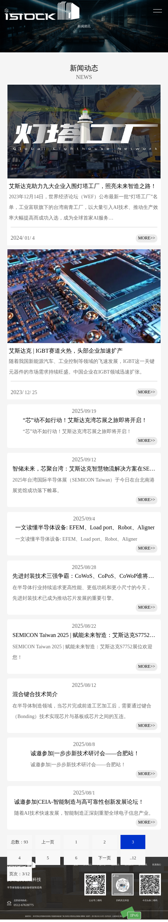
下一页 (104, 857)
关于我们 (87, 865)
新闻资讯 (143, 865)
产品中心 (101, 865)
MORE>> (146, 440)
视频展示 (115, 865)
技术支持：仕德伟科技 (112, 916)
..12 (133, 857)
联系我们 (156, 865)
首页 (76, 865)
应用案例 (129, 865)
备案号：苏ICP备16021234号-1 (95, 916)
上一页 (47, 842)
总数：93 (19, 842)
